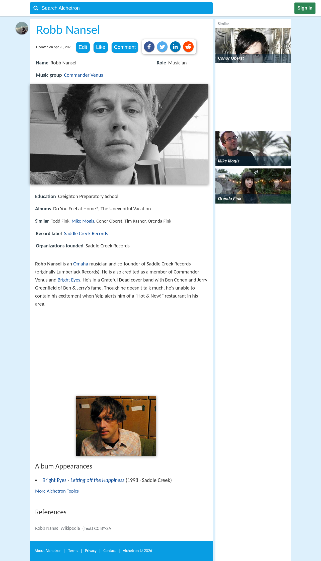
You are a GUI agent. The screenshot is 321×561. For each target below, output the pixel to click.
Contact (109, 550)
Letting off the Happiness (97, 480)
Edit (82, 47)
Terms (73, 550)
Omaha (80, 264)
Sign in (304, 8)
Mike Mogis (83, 221)
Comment (125, 47)
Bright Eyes (69, 280)
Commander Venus (83, 75)
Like (100, 47)
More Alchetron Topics (57, 491)
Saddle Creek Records (86, 233)
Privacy (91, 550)
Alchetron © (137, 550)
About (48, 550)
